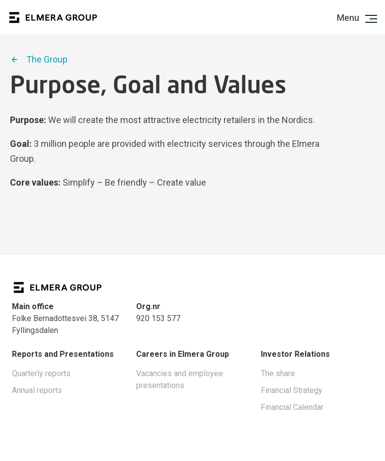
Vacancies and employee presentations (179, 379)
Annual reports (37, 390)
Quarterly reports (41, 373)
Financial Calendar (292, 407)
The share (278, 373)
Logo (53, 17)
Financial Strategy (291, 390)
